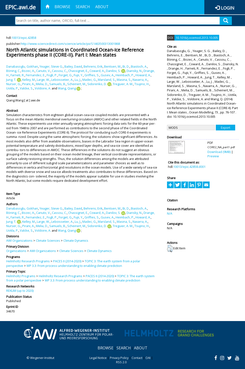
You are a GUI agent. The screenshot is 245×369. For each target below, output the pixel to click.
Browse (62, 6)
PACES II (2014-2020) (67, 261)
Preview (213, 156)
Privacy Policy (119, 358)
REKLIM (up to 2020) (19, 290)
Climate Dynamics (75, 240)
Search (83, 6)
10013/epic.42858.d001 (189, 166)
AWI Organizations (19, 240)
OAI (147, 358)
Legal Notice (98, 358)
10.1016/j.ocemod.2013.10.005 (197, 37)
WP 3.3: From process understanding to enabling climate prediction (74, 266)
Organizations (16, 251)
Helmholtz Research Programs (28, 261)
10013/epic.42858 (23, 37)
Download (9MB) (219, 152)
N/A (169, 213)
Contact (137, 358)
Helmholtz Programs (20, 276)
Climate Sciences (48, 240)
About (102, 6)
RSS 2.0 (121, 362)
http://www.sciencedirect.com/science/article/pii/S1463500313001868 (70, 43)
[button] (170, 248)
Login (227, 8)
